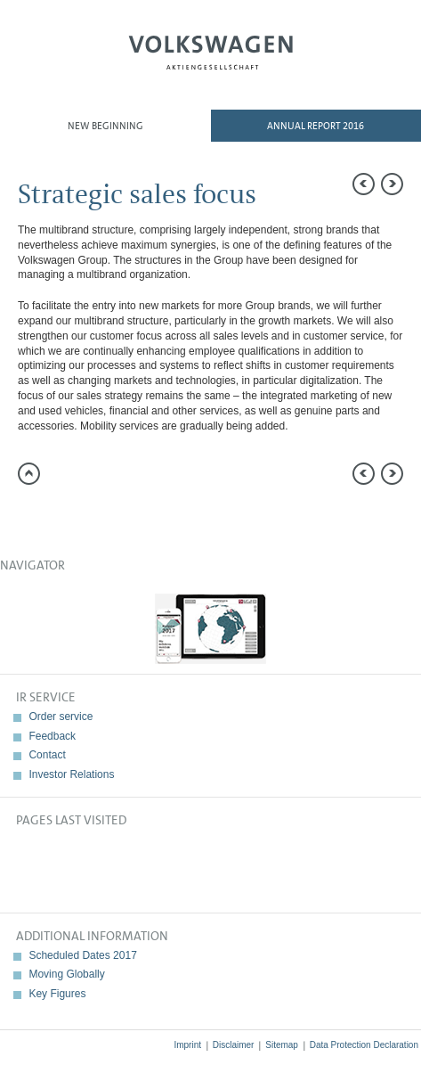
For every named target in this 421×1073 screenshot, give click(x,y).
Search (357, 59)
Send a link (31, 516)
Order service (60, 716)
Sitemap (281, 1045)
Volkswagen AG (211, 50)
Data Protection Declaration (364, 1045)
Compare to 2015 (66, 516)
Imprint (187, 1045)
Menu (64, 59)
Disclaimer (234, 1045)
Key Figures (56, 993)
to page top (29, 474)
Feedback (52, 736)
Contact (46, 755)
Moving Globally (66, 974)
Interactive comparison (173, 516)
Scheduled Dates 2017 (82, 955)
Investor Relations (71, 774)
